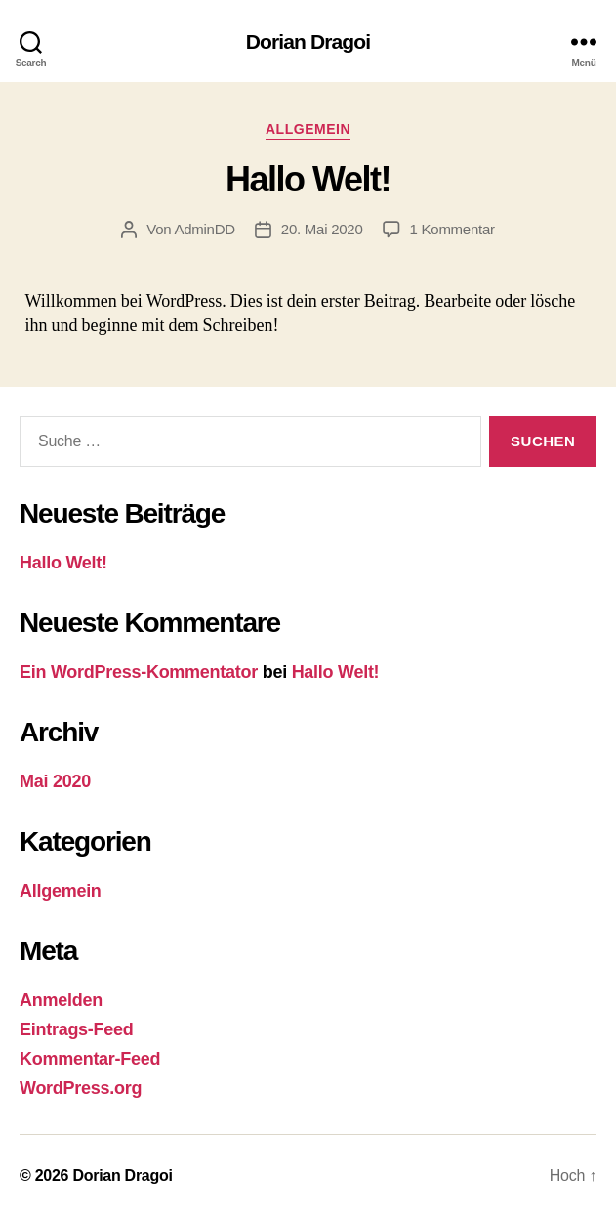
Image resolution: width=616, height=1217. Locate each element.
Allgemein (308, 129)
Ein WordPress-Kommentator (139, 672)
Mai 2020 (55, 781)
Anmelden (61, 1000)
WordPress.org (81, 1088)
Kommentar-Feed (90, 1059)
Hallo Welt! (308, 179)
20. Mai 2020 (322, 229)
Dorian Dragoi (308, 41)
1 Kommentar (452, 229)
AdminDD (204, 229)
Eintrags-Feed (77, 1029)
